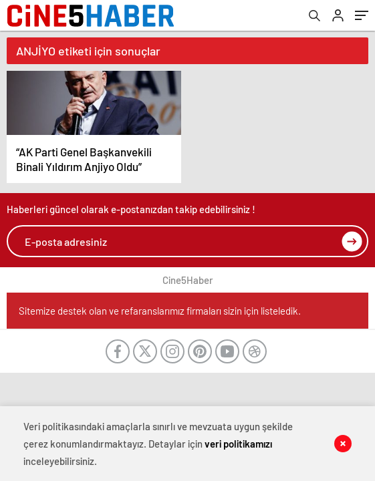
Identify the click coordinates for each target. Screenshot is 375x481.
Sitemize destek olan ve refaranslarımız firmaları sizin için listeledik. (160, 311)
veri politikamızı (238, 444)
